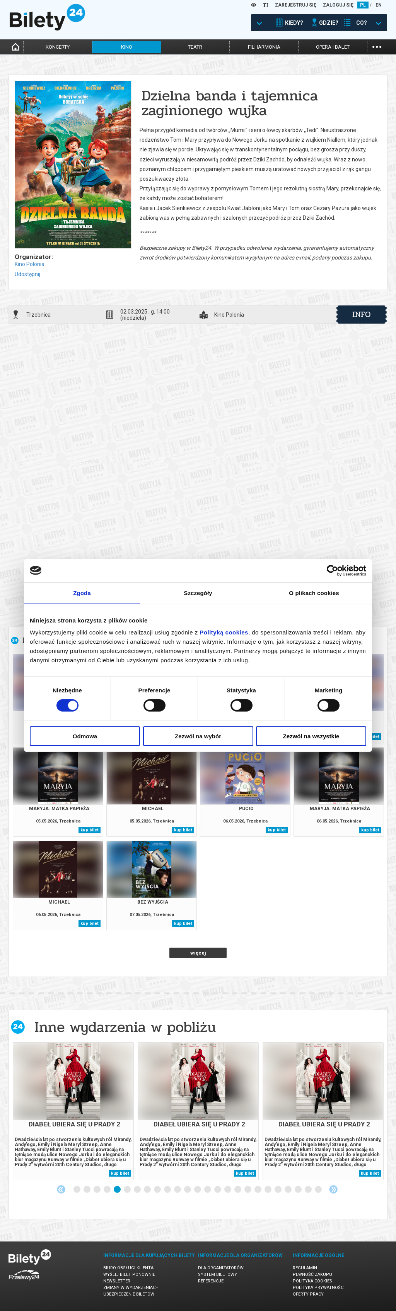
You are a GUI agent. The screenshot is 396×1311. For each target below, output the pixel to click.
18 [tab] (248, 1190)
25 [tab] (319, 1190)
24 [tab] (308, 1190)
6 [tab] (127, 1190)
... (377, 46)
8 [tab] (148, 1190)
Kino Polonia (29, 264)
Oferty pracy (308, 1294)
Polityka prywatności (319, 1287)
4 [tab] (107, 1190)
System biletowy (217, 1274)
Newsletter (116, 1281)
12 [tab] (188, 1190)
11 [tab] (178, 1190)
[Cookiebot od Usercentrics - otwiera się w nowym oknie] (332, 570)
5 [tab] (117, 1190)
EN (379, 5)
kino (126, 47)
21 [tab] (278, 1190)
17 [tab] (238, 1190)
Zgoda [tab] (82, 592)
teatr (195, 47)
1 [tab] (77, 1190)
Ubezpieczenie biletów (128, 1294)
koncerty (58, 47)
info (361, 314)
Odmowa (85, 736)
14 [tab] (208, 1190)
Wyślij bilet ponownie (129, 1274)
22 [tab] (288, 1190)
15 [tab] (218, 1190)
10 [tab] (168, 1190)
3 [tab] (97, 1190)
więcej (198, 953)
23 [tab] (298, 1190)
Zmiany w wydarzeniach (131, 1287)
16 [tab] (228, 1190)
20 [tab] (268, 1190)
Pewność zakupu (312, 1274)
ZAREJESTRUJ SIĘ (295, 5)
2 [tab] (87, 1190)
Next (333, 1189)
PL (363, 5)
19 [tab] (258, 1190)
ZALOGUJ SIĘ (338, 5)
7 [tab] (138, 1190)
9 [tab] (158, 1190)
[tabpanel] (73, 1111)
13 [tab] (198, 1190)
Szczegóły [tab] (198, 592)
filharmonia (264, 47)
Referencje (211, 1281)
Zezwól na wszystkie (311, 736)
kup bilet (89, 830)
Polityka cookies (312, 1281)
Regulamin (305, 1267)
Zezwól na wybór (198, 736)
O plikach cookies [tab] (314, 592)
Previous (61, 1189)
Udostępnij (27, 274)
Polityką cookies (224, 632)
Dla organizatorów (221, 1267)
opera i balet (333, 47)
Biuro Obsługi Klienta (128, 1267)
